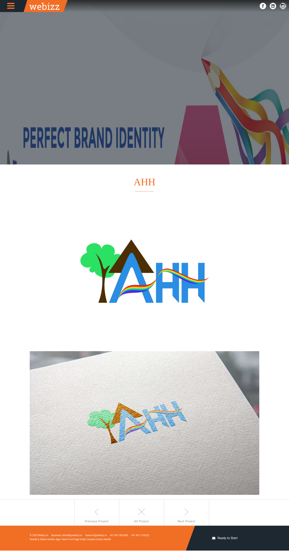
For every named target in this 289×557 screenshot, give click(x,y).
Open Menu (11, 5)
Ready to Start (224, 544)
